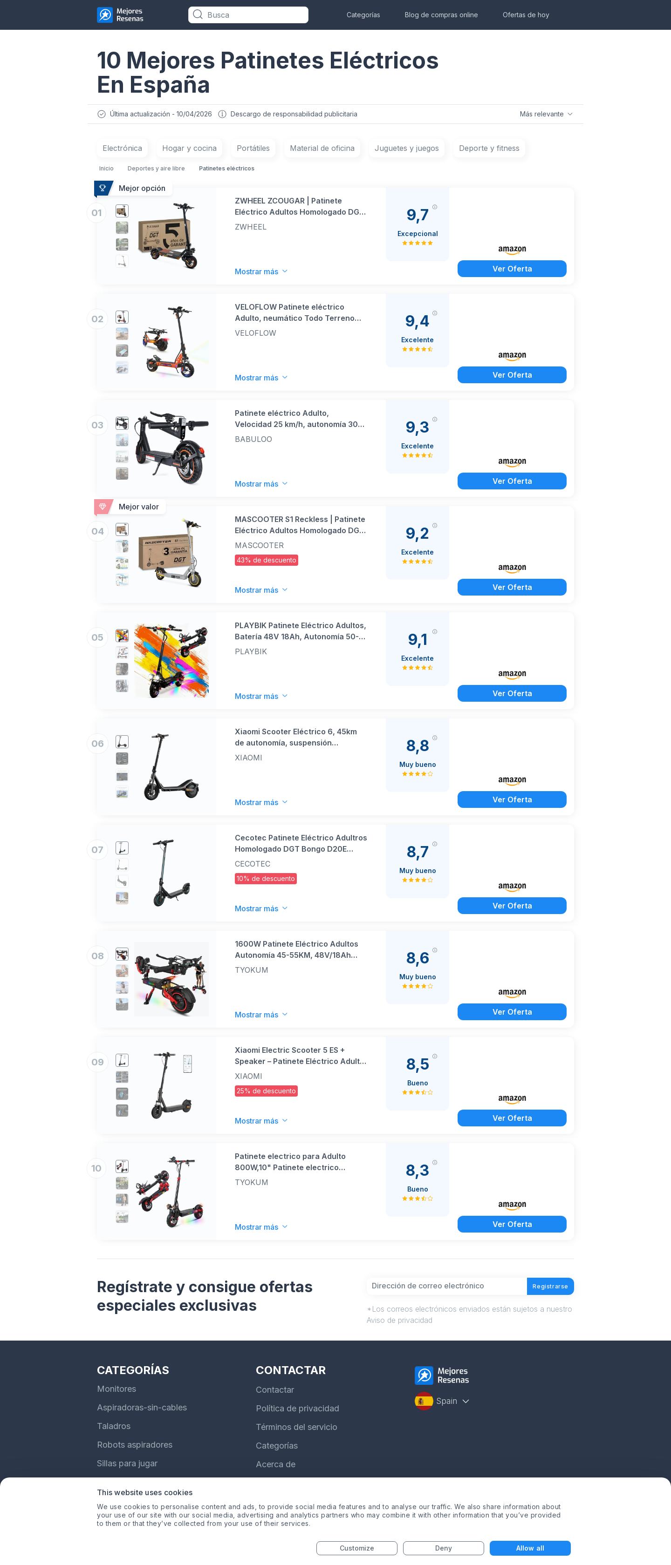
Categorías (363, 15)
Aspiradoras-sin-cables (142, 1418)
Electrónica (122, 150)
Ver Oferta (512, 270)
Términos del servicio (296, 1438)
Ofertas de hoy (526, 15)
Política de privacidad (297, 1419)
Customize (357, 1548)
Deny (443, 1548)
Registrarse (542, 1293)
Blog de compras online (441, 15)
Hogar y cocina (189, 150)
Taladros (113, 1437)
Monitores (116, 1400)
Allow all (530, 1548)
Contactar (275, 1401)
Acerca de (275, 1475)
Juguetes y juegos (407, 150)
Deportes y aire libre (156, 170)
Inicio (106, 170)
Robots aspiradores (134, 1456)
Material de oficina (322, 150)
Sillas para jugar (127, 1474)
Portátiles (253, 150)
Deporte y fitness (489, 150)
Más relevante (545, 115)
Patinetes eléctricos (226, 170)
